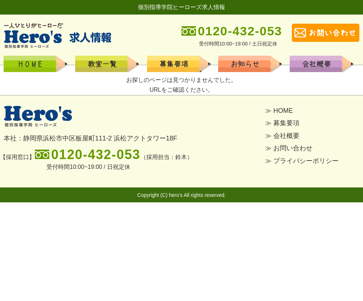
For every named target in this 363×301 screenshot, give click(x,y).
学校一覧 (183, 64)
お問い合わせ (293, 148)
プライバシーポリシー (306, 161)
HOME (40, 64)
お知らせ (254, 64)
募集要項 (111, 64)
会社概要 (326, 64)
